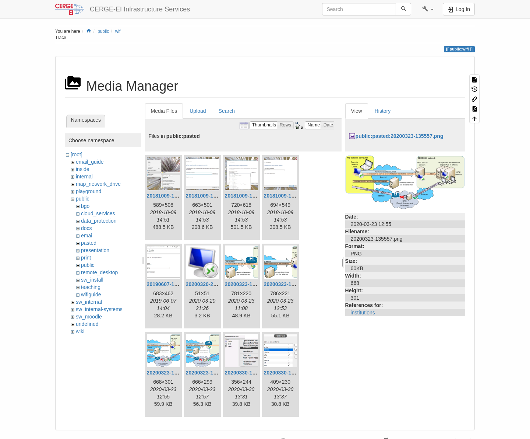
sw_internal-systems (99, 309)
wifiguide (91, 294)
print (86, 258)
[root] (76, 154)
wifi (118, 31)
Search (227, 111)
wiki (80, 331)
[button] (428, 9)
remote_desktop (99, 272)
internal (84, 177)
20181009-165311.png (212, 196)
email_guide (90, 162)
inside (82, 169)
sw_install (92, 280)
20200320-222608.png (212, 284)
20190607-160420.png (173, 284)
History (383, 111)
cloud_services (98, 213)
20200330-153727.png (290, 373)
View (356, 111)
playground (88, 191)
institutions (363, 313)
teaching (90, 287)
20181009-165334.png (251, 196)
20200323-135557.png (173, 373)
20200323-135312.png (290, 284)
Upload (198, 111)
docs (86, 228)
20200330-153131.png (251, 373)
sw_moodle (89, 317)
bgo (85, 206)
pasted (88, 243)
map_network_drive (98, 184)
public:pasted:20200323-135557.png (400, 136)
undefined (87, 324)
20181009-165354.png (290, 196)
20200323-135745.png (212, 373)
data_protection (99, 221)
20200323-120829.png (251, 284)
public (103, 31)
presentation (95, 250)
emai (86, 235)
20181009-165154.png (173, 196)
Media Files (164, 111)
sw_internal (89, 302)
